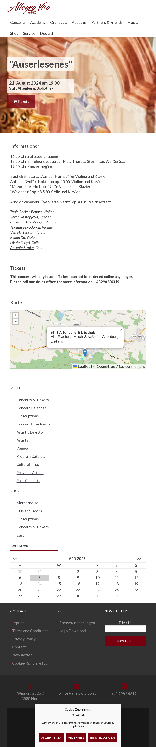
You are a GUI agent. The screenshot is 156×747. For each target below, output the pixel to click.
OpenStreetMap (110, 366)
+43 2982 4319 (124, 693)
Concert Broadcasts (33, 424)
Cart (20, 535)
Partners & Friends (107, 22)
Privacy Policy (24, 639)
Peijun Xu (17, 237)
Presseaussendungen (77, 622)
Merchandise (27, 502)
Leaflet (81, 366)
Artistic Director (30, 432)
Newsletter (22, 655)
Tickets (21, 101)
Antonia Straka (22, 247)
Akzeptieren (51, 737)
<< (15, 558)
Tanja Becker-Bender (26, 211)
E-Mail (125, 622)
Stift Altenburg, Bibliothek (31, 88)
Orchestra (58, 22)
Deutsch (47, 33)
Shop (14, 33)
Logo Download (72, 630)
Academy (38, 22)
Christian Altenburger (27, 222)
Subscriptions (28, 416)
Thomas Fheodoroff (25, 227)
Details (57, 341)
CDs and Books (29, 511)
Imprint (18, 622)
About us (79, 22)
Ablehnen (76, 737)
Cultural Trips (28, 464)
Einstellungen (102, 737)
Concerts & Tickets (33, 400)
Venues (23, 448)
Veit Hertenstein (23, 232)
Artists (22, 440)
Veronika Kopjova (24, 217)
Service (29, 33)
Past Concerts (28, 480)
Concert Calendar (31, 408)
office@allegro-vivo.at (77, 693)
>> (139, 558)
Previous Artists (30, 472)
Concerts (18, 22)
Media (132, 22)
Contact (19, 647)
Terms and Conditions (30, 630)
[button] (85, 353)
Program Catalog (31, 456)
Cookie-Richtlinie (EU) (30, 663)
